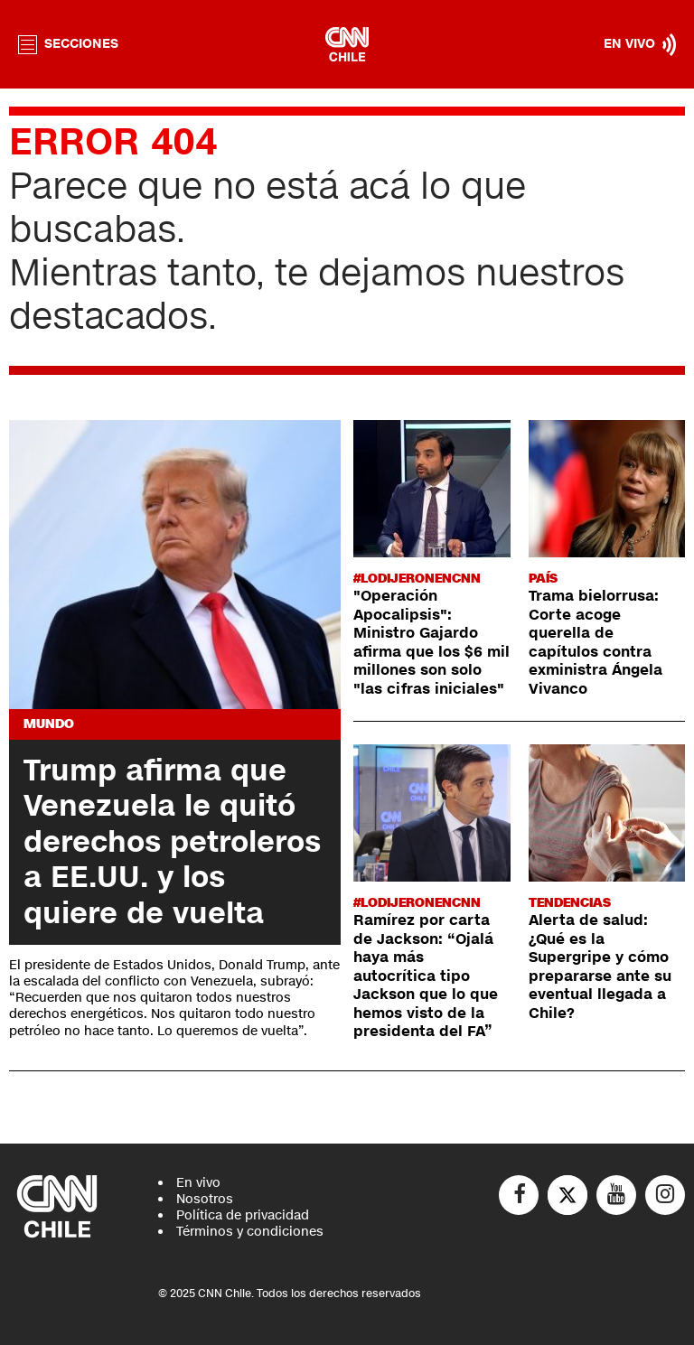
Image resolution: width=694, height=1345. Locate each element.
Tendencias (570, 902)
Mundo (48, 724)
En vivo (198, 1182)
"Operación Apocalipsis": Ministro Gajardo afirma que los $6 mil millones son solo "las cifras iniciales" (431, 642)
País (543, 578)
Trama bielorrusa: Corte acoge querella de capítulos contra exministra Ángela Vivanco (595, 642)
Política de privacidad (242, 1215)
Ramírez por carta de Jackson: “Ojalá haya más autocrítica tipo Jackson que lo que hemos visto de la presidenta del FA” (425, 976)
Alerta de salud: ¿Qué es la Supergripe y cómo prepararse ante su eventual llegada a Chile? (600, 967)
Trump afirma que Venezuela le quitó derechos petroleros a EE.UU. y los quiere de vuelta (172, 842)
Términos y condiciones (250, 1231)
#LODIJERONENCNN (417, 578)
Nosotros (204, 1199)
